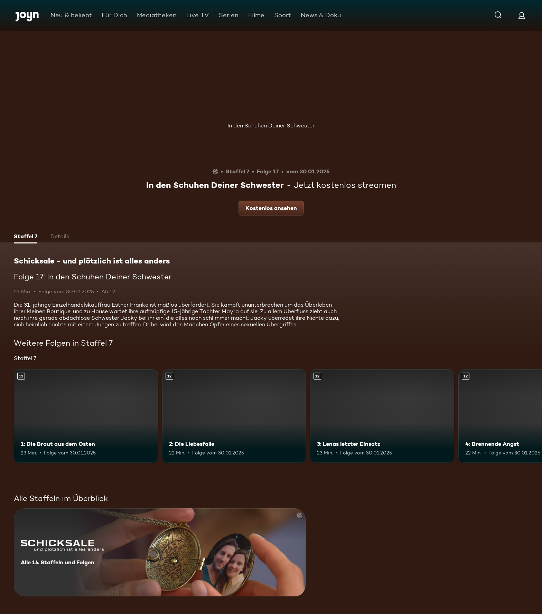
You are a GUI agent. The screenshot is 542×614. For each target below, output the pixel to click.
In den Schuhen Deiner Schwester (271, 125)
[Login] (521, 15)
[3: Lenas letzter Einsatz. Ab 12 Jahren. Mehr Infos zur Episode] (382, 416)
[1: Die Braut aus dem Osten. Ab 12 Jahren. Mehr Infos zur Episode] (86, 416)
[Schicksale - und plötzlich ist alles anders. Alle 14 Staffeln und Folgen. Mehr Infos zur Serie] (160, 552)
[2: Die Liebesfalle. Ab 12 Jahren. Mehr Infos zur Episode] (234, 416)
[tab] (25, 237)
